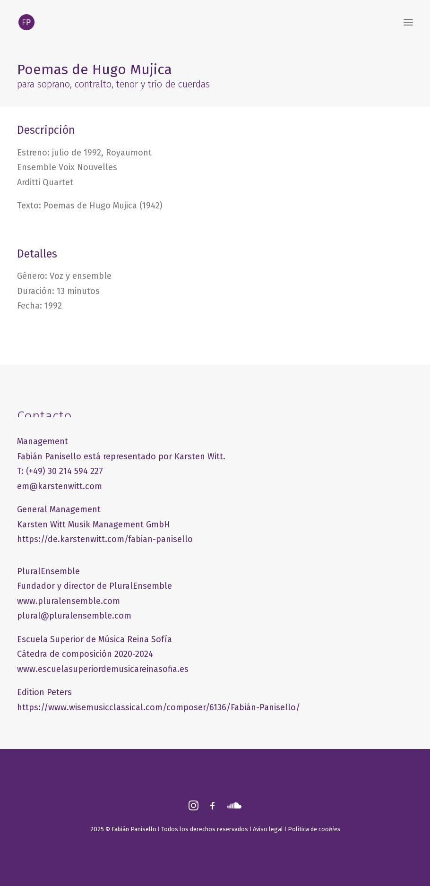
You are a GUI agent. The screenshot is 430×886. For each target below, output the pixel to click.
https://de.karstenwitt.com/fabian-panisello (105, 539)
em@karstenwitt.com (59, 486)
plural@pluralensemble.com (74, 616)
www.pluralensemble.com (68, 601)
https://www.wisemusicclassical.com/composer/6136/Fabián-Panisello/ (158, 707)
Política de (314, 829)
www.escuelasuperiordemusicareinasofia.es (103, 669)
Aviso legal (268, 829)
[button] (408, 22)
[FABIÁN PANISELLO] (26, 22)
